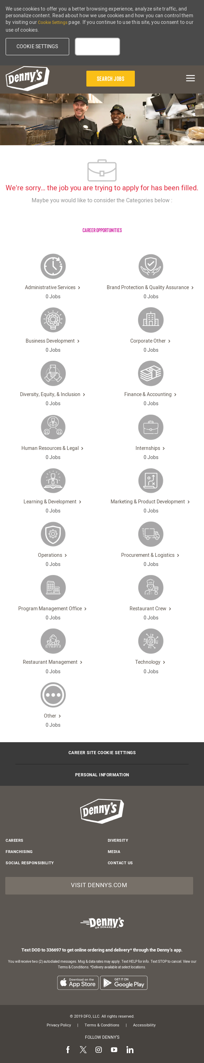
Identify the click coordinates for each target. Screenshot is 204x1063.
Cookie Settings (52, 22)
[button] (37, 46)
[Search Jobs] (110, 79)
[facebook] (67, 1050)
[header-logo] (28, 78)
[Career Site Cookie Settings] (102, 753)
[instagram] (98, 1050)
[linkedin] (129, 1050)
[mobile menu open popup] (184, 78)
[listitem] (78, 982)
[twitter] (83, 1050)
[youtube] (114, 1050)
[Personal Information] (102, 775)
